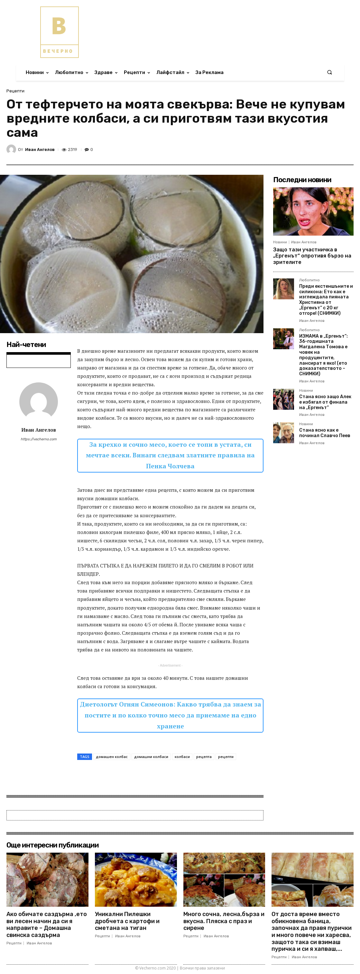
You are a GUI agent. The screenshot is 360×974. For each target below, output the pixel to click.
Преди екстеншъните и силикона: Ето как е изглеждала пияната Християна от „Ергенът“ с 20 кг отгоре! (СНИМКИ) (326, 300)
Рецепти (15, 91)
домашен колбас (112, 756)
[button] (329, 72)
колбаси (182, 756)
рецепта (204, 756)
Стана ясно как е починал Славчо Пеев (324, 432)
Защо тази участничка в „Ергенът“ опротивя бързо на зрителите (312, 256)
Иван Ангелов (40, 149)
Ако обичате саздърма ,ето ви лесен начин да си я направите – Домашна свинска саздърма (46, 925)
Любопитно (309, 280)
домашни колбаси (151, 756)
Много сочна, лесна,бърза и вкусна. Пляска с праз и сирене (223, 921)
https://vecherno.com (39, 439)
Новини (280, 242)
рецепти (226, 756)
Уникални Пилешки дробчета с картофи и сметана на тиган (127, 921)
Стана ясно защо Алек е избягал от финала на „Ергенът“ (325, 402)
